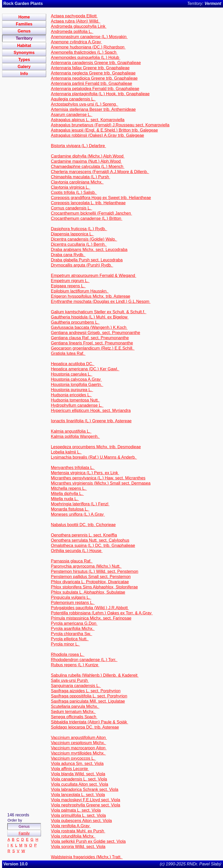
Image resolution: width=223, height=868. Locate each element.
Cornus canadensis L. (71, 208)
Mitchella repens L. (69, 488)
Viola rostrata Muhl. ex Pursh (78, 831)
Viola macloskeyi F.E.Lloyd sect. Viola (85, 800)
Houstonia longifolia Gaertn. (77, 384)
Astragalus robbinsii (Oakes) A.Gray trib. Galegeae (97, 135)
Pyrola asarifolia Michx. (73, 628)
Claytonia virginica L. (70, 187)
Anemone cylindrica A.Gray (76, 42)
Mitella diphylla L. (67, 493)
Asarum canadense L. (71, 114)
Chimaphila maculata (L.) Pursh (80, 177)
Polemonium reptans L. (73, 602)
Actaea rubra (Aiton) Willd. (75, 21)
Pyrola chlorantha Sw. (71, 634)
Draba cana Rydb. (68, 255)
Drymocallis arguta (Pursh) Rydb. (82, 265)
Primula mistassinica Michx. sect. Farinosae (91, 618)
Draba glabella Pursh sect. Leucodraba (87, 260)
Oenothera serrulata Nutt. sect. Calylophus (90, 540)
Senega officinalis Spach (74, 717)
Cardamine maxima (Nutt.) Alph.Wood (86, 161)
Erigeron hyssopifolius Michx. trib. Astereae (90, 296)
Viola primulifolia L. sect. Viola (78, 815)
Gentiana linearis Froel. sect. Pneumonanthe (92, 343)
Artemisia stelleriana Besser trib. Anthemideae (93, 109)
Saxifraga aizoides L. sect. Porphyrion (86, 691)
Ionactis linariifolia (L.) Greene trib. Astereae (91, 421)
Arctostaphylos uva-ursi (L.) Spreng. (84, 104)
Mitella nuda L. (65, 499)
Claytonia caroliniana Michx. (77, 182)
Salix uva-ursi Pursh (70, 680)
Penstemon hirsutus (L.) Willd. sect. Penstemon (94, 571)
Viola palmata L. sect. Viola (76, 810)
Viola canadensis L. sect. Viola (79, 779)
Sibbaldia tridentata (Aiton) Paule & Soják (89, 722)
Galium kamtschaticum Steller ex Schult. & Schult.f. (98, 312)
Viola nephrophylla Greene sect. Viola (85, 805)
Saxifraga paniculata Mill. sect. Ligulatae (88, 701)
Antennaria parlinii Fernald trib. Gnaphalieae (91, 83)
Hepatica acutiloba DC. (72, 364)
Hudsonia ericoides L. (71, 395)
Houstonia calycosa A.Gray (76, 379)
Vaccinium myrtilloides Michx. (78, 753)
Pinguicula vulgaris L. (71, 597)
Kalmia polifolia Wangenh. (75, 436)
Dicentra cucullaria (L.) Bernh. (79, 244)
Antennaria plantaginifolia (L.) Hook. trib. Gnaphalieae (100, 94)
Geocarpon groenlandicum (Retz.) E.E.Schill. (93, 348)
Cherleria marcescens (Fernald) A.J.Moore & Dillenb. (100, 171)
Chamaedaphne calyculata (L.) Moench (87, 166)
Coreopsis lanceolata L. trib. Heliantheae (88, 203)
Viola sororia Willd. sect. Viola (78, 846)
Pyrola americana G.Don (74, 623)
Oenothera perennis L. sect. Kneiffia (84, 535)
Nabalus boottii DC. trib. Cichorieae (83, 525)
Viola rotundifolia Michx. (73, 836)
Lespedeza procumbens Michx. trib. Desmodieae (96, 447)
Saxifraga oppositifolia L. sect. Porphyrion (89, 696)
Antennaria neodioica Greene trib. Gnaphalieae (94, 78)
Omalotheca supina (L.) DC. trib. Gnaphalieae (93, 545)
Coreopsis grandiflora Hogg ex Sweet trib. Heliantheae (101, 197)
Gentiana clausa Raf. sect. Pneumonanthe (90, 338)
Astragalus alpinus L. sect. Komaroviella (87, 120)
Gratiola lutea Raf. (68, 353)
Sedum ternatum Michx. (73, 711)
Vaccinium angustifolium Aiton (79, 737)
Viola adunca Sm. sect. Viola (77, 763)
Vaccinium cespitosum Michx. (78, 743)
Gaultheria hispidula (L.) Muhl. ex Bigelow (90, 317)
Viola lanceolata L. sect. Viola (78, 794)
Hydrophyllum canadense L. (77, 405)
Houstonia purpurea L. (72, 390)
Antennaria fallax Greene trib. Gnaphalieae (90, 68)
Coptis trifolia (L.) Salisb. (74, 192)
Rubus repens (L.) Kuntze (75, 665)
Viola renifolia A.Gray (71, 826)
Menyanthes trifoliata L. (73, 467)
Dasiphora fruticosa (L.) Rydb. (79, 229)
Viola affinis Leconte (70, 769)
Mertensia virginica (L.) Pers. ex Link (85, 473)
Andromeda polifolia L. (72, 31)
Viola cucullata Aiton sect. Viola (79, 784)
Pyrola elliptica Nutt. (70, 639)
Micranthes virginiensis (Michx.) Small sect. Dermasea (100, 483)
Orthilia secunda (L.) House (76, 550)
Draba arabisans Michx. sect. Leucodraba (89, 249)
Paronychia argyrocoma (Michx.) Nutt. (86, 566)
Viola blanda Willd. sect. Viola (78, 774)
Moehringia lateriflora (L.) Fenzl (80, 504)
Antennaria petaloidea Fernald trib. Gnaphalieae (95, 88)
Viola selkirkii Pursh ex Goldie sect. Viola (88, 841)
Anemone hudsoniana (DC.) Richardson (88, 47)
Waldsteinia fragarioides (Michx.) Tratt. (87, 857)
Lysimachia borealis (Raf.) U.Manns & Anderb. (94, 457)
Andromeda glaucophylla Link (78, 26)
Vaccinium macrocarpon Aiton (79, 748)
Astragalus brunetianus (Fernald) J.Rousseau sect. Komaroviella (110, 125)
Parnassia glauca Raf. (72, 561)
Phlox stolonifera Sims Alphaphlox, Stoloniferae (94, 587)
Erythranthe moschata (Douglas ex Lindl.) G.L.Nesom (100, 301)
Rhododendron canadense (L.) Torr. (84, 659)
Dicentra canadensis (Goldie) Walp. (84, 239)
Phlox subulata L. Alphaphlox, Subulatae (88, 592)
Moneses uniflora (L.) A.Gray (78, 514)
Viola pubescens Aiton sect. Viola (81, 820)
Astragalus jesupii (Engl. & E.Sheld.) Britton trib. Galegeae (104, 130)
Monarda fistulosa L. (70, 509)
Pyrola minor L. (65, 644)
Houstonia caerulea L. (71, 374)
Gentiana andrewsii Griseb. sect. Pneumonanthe (95, 332)
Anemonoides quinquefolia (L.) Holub (85, 57)
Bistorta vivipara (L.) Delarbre (78, 146)
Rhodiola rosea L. (68, 654)
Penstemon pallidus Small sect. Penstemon (91, 576)
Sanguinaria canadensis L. (76, 685)
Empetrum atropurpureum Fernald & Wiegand (93, 275)
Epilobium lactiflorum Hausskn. (80, 291)
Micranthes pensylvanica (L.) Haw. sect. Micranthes (98, 478)
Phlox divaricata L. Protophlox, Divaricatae (90, 582)
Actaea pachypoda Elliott (74, 16)
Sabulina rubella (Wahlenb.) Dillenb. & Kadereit (94, 675)
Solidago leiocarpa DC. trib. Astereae (85, 727)
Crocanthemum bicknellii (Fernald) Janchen (91, 213)
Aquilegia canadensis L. (73, 99)
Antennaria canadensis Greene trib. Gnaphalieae (96, 62)
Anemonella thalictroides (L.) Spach (84, 52)
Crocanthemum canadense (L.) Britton (86, 218)
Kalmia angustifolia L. (71, 431)
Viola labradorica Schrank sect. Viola (84, 789)
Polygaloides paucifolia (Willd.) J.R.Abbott (90, 608)
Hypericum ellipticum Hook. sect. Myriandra (91, 410)
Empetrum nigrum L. (70, 281)
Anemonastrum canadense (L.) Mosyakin (89, 37)
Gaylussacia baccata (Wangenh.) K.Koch (89, 327)
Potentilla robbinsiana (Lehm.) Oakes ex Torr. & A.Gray (102, 613)
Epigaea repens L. (68, 286)
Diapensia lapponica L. (72, 234)
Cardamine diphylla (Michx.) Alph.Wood (87, 156)
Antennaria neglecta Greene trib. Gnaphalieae (93, 73)
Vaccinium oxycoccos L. (73, 758)
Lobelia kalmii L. (66, 452)
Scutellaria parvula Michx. (75, 706)
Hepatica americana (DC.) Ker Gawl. (85, 369)
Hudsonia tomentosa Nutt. (75, 400)
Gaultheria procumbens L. (75, 322)
